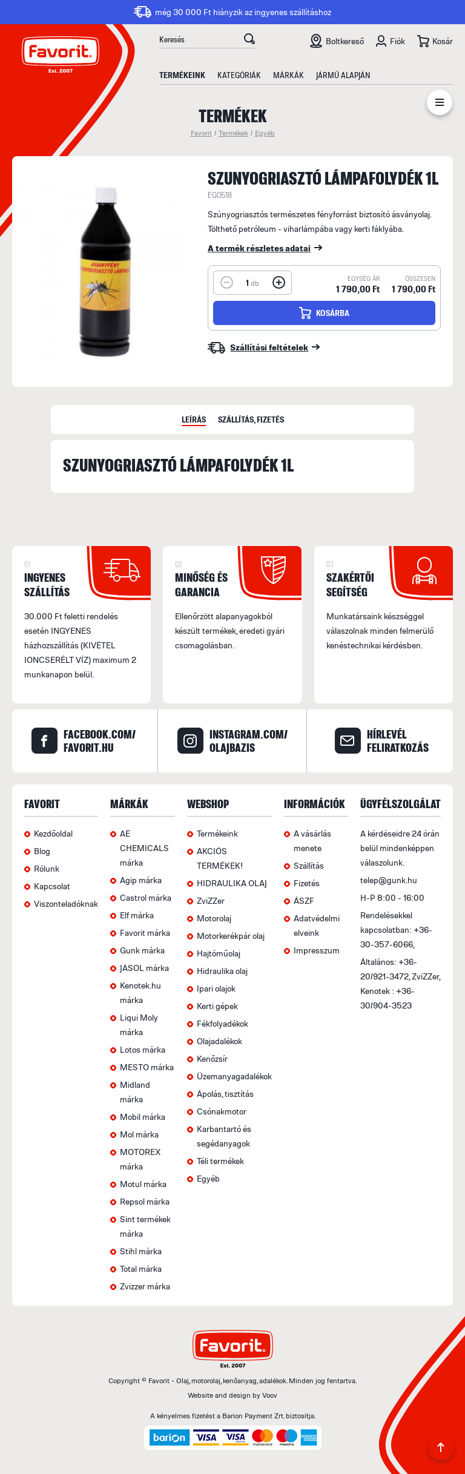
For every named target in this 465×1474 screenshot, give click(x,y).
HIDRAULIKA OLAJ (232, 883)
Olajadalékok (219, 1041)
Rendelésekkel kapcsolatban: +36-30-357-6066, (396, 929)
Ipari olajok (216, 988)
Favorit (201, 132)
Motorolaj (214, 918)
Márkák (288, 75)
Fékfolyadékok (222, 1023)
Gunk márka (142, 950)
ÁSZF (304, 900)
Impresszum (317, 950)
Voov (269, 1395)
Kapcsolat (52, 886)
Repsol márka (145, 1201)
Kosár (442, 41)
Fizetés (307, 883)
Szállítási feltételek (269, 347)
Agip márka (141, 880)
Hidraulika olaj (222, 971)
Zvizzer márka (145, 1286)
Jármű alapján (343, 75)
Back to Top (441, 1450)
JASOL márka (144, 967)
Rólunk (46, 868)
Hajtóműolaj (218, 953)
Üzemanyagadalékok (234, 1076)
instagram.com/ (248, 741)
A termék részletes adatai (259, 248)
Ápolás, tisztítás (225, 1093)
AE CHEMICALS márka (144, 847)
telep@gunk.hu (388, 880)
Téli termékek (220, 1161)
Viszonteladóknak (66, 903)
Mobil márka (142, 1116)
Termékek (233, 132)
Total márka (141, 1268)
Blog (42, 851)
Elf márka (137, 915)
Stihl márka (141, 1251)
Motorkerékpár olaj (231, 935)
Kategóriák (239, 75)
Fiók (397, 41)
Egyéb (265, 132)
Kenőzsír (212, 1058)
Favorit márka (145, 932)
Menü (439, 105)
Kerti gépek (217, 1006)
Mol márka (139, 1134)
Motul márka (143, 1184)
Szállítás (309, 865)
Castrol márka (145, 897)
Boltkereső (345, 41)
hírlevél (398, 741)
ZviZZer (211, 900)
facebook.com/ (100, 741)
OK (249, 40)
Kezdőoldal (53, 833)
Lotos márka (142, 1049)
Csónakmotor (221, 1111)
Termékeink (182, 75)
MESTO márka (147, 1067)
